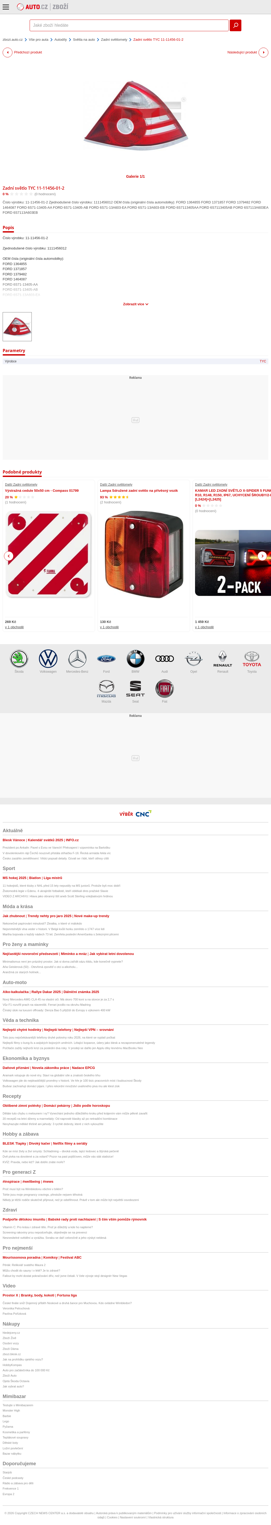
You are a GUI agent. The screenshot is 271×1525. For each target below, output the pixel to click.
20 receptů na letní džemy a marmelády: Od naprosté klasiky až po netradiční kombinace (60, 1118)
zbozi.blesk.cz (12, 1354)
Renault (223, 661)
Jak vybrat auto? (13, 1386)
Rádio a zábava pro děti (18, 1483)
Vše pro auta (38, 40)
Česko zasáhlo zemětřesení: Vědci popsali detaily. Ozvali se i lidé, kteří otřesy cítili (56, 858)
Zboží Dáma (11, 1348)
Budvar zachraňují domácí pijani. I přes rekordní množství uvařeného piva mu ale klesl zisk (61, 1086)
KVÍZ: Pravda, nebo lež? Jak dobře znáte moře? (34, 1162)
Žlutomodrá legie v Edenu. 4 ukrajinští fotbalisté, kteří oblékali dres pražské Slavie (55, 891)
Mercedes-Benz (77, 661)
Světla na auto (84, 40)
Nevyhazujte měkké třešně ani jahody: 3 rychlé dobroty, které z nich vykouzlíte (53, 1124)
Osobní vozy (11, 1343)
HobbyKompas (12, 1365)
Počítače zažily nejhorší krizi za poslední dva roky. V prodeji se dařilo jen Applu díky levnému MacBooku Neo (73, 1048)
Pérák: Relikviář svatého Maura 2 (24, 1265)
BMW (135, 661)
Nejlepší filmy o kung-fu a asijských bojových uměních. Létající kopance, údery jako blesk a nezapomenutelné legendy (79, 1042)
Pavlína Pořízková (14, 1313)
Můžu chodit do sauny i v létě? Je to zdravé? (31, 1270)
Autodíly (61, 40)
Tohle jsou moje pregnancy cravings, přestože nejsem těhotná (42, 1194)
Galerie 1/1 (135, 176)
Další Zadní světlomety (21, 484)
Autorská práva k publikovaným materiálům (124, 1513)
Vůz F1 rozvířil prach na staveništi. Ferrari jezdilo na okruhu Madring (47, 1004)
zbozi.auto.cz (13, 40)
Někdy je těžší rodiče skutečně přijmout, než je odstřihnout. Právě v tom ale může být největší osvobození (71, 1199)
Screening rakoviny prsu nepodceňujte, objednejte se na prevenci (45, 1232)
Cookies (112, 1517)
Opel (193, 661)
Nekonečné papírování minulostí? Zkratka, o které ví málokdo (42, 923)
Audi (164, 661)
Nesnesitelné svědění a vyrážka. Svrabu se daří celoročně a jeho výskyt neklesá (54, 1237)
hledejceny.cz (11, 1332)
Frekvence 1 (11, 1488)
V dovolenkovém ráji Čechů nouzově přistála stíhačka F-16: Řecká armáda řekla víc (57, 853)
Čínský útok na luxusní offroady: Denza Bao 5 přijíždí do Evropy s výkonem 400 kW (56, 1010)
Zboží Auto (10, 1375)
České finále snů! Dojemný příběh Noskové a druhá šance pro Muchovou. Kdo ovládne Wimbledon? (67, 1303)
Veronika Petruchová (16, 1308)
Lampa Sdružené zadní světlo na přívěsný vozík (139, 491)
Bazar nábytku (12, 1453)
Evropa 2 (8, 1494)
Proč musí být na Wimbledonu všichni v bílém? (33, 1189)
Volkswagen (48, 661)
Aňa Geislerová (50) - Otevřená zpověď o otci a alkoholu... (40, 966)
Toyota (252, 661)
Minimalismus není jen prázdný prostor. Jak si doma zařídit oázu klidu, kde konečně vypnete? (63, 961)
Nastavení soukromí (133, 1517)
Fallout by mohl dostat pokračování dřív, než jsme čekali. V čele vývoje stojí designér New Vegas (65, 1275)
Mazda (106, 691)
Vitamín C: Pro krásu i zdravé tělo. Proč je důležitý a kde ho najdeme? (48, 1227)
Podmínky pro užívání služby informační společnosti (187, 1513)
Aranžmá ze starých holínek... (22, 972)
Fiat (164, 691)
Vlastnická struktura (161, 1517)
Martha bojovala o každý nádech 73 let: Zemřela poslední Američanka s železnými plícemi (61, 934)
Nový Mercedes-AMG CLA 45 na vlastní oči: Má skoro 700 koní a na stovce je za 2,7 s (58, 999)
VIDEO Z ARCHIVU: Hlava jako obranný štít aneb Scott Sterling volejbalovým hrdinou (58, 896)
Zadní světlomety (114, 40)
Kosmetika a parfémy (16, 1432)
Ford (106, 661)
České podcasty (13, 1478)
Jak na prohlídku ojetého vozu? (23, 1359)
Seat (135, 691)
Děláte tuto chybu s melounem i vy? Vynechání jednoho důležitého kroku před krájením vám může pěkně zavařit (75, 1113)
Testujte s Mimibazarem (18, 1405)
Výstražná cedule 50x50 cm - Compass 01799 (42, 491)
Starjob (7, 1472)
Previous (8, 556)
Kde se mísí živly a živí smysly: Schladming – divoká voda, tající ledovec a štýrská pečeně (61, 1151)
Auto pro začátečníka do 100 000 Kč (26, 1370)
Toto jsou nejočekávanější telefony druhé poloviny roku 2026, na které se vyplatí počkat (59, 1037)
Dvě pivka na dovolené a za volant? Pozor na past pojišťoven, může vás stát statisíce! (58, 1156)
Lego (6, 1421)
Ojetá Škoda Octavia (16, 1381)
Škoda (19, 661)
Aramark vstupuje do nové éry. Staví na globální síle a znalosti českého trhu (51, 1075)
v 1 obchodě (14, 627)
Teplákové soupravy (15, 1437)
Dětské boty (10, 1442)
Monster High (11, 1410)
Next (262, 556)
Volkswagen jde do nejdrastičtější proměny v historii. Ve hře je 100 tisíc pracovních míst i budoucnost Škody (72, 1080)
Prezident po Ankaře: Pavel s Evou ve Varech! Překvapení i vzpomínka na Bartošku (56, 847)
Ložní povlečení (13, 1448)
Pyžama (8, 1426)
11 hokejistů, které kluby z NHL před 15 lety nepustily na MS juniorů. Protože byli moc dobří (61, 885)
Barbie (7, 1416)
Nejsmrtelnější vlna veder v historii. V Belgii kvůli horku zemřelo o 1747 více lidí (54, 929)
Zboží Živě (9, 1338)
